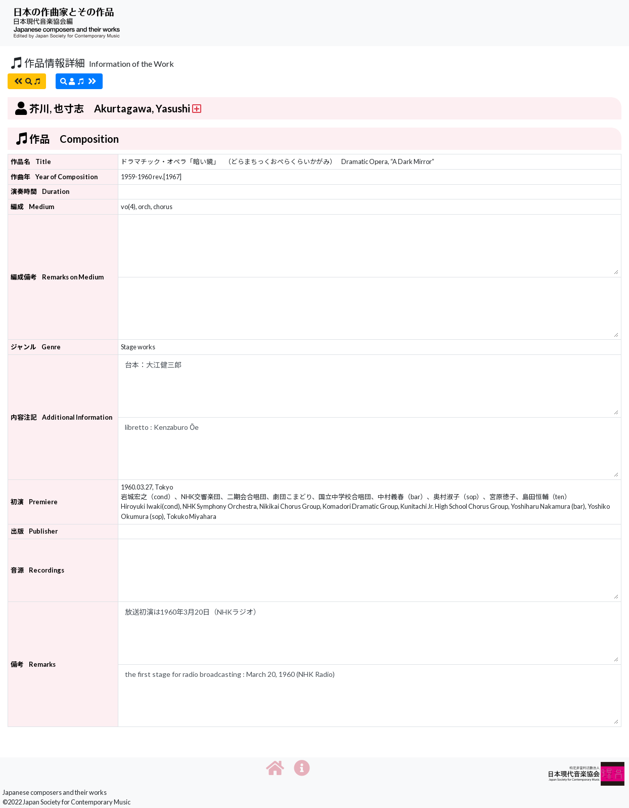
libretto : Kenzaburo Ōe (369, 448)
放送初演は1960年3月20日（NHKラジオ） (369, 633)
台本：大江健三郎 (369, 386)
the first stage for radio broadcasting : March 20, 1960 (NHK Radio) (369, 695)
